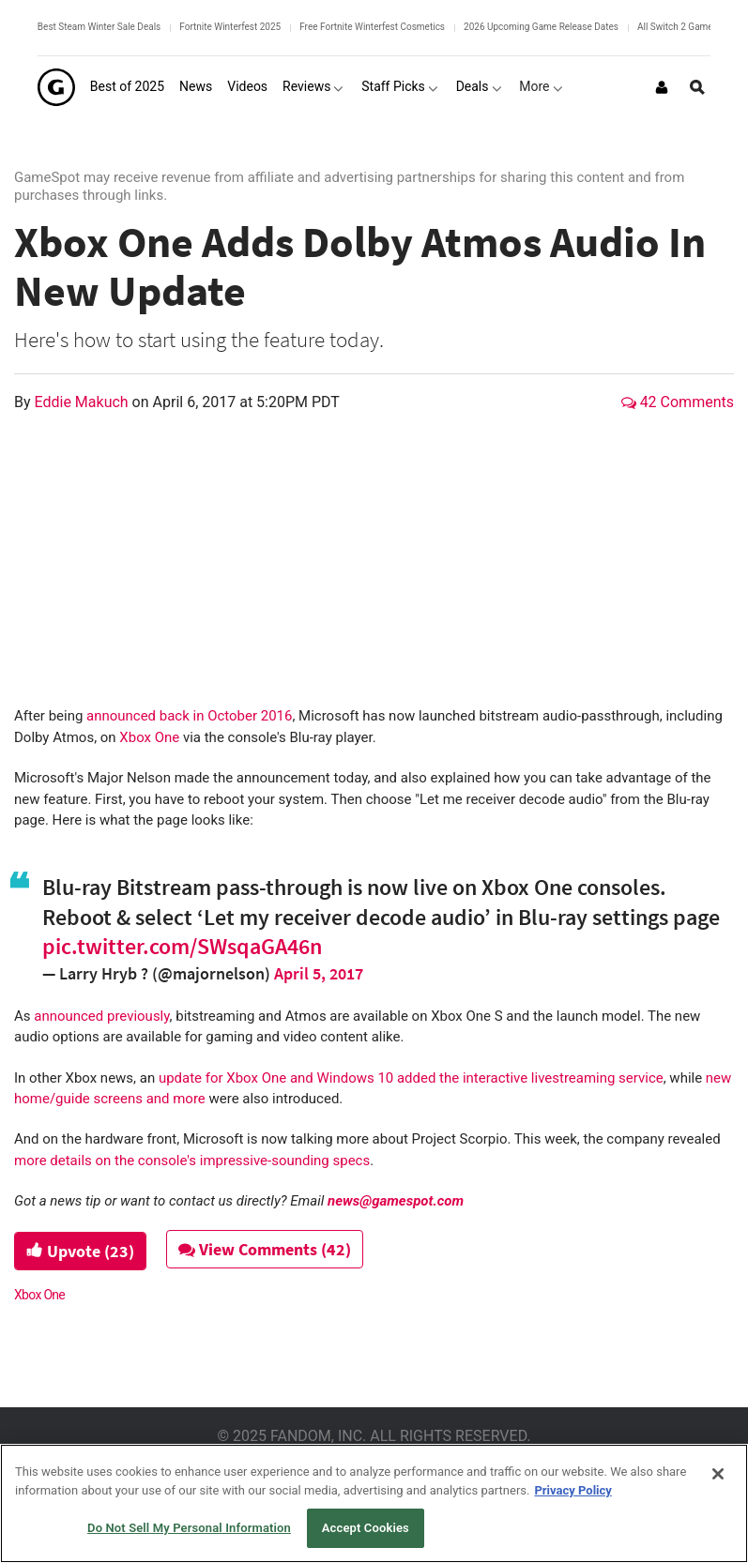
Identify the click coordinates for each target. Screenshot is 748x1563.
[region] (374, 1503)
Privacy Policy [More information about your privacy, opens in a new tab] (572, 1490)
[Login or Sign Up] (661, 87)
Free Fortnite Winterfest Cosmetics (372, 27)
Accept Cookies (365, 1528)
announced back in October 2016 (189, 715)
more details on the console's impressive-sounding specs (192, 1160)
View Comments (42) (264, 1249)
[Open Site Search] (697, 87)
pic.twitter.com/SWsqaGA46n (182, 946)
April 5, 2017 (318, 973)
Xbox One (149, 737)
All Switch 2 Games (677, 27)
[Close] (718, 1474)
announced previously (101, 1016)
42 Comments (677, 402)
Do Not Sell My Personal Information (189, 1528)
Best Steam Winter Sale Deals (99, 27)
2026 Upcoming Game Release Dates (541, 27)
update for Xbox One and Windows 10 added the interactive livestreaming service (411, 1078)
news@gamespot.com (396, 1200)
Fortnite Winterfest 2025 (230, 27)
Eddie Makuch (83, 402)
